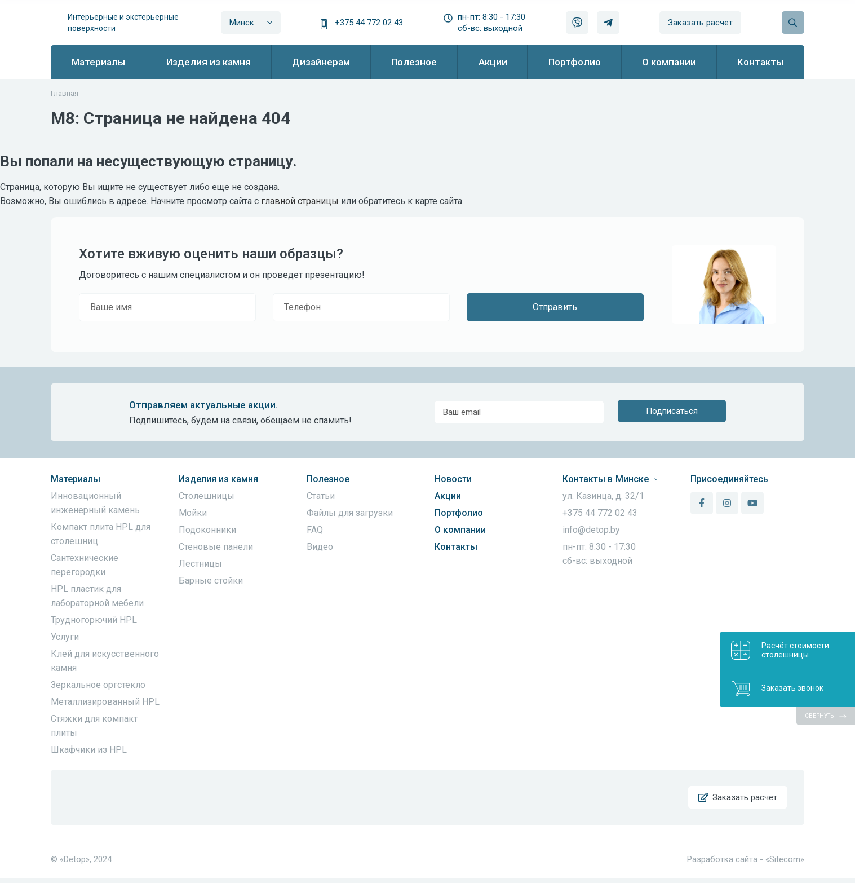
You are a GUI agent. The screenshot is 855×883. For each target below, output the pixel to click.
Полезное (328, 479)
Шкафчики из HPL (89, 749)
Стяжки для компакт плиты (94, 725)
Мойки (193, 512)
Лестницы (200, 563)
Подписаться (672, 412)
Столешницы (206, 496)
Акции (448, 496)
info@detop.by (591, 529)
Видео (320, 546)
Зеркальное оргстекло (98, 684)
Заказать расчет (700, 22)
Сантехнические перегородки (84, 565)
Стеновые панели (216, 546)
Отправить (555, 307)
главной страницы (300, 201)
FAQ (315, 529)
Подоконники (207, 529)
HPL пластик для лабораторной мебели (97, 596)
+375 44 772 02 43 (369, 22)
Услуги (65, 637)
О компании (460, 529)
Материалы (75, 479)
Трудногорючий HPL (94, 620)
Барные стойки (211, 580)
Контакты (456, 546)
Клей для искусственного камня (105, 660)
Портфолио (459, 512)
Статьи (321, 496)
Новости (453, 479)
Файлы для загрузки (350, 512)
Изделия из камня (218, 479)
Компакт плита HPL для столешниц (100, 534)
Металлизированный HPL (105, 701)
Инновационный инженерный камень (95, 503)
